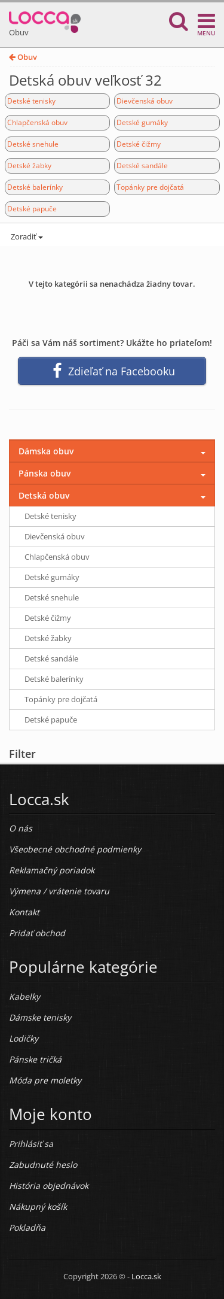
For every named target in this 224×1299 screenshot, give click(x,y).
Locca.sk (146, 1276)
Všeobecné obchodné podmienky (75, 849)
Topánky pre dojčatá (150, 187)
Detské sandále (142, 165)
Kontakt (24, 912)
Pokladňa (27, 1227)
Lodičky (23, 1038)
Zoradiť (26, 236)
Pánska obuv (44, 473)
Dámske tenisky (40, 1017)
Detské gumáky (142, 122)
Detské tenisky (31, 101)
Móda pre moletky (45, 1080)
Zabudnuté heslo (43, 1164)
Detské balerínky (35, 187)
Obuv (23, 56)
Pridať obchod (37, 933)
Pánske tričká (35, 1059)
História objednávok (48, 1185)
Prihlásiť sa (31, 1143)
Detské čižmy (138, 144)
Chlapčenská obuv (37, 122)
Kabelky (24, 996)
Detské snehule (33, 144)
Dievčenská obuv (144, 101)
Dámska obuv (46, 451)
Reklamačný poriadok (51, 870)
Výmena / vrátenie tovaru (59, 891)
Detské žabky (29, 165)
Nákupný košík (38, 1206)
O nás (20, 828)
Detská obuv (44, 495)
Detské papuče (32, 209)
